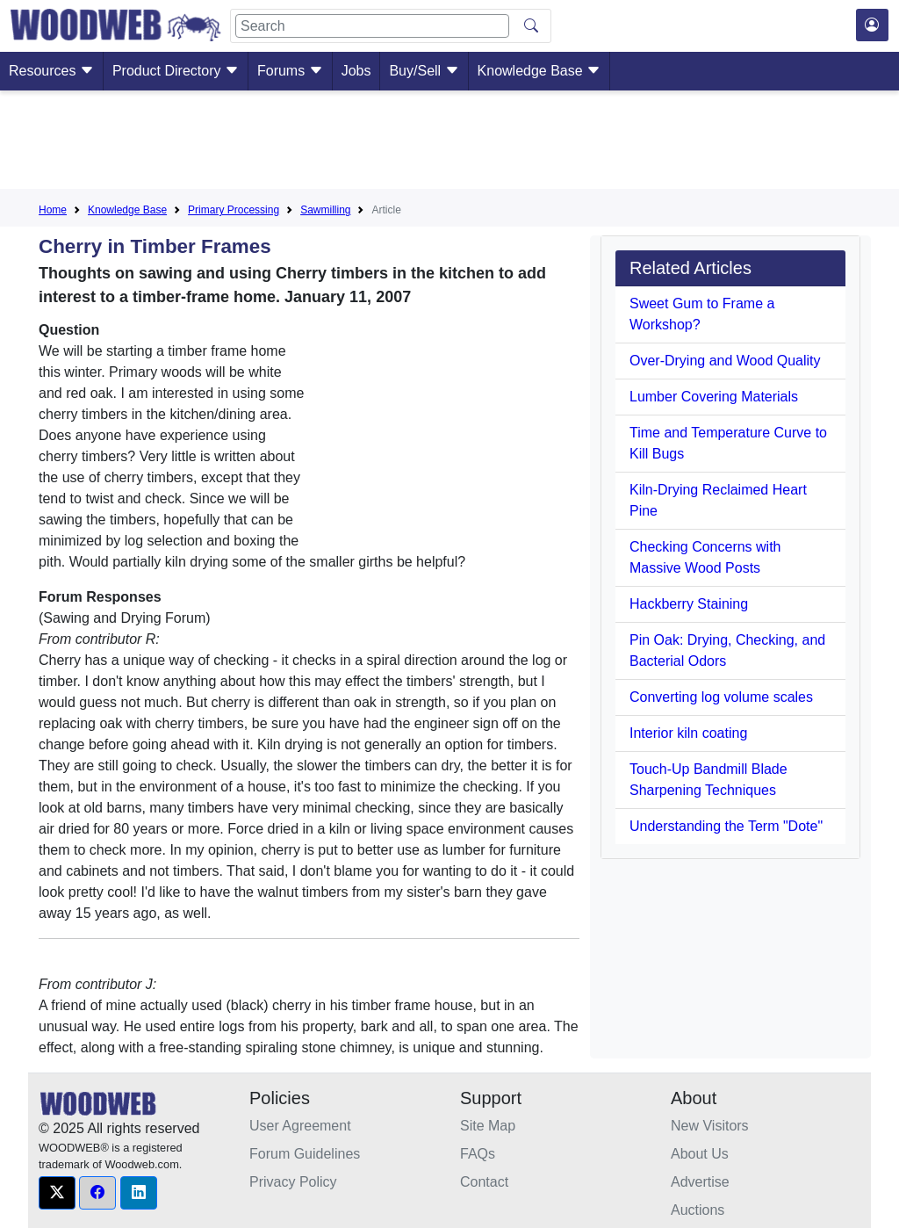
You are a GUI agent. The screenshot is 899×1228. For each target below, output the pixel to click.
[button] (57, 1193)
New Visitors (710, 1125)
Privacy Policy (293, 1181)
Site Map (487, 1125)
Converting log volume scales (721, 697)
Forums (290, 70)
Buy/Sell (423, 70)
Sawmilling (325, 210)
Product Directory (175, 70)
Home (53, 210)
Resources (51, 70)
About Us (700, 1153)
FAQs (477, 1153)
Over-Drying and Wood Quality (725, 360)
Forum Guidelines (304, 1153)
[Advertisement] (449, 143)
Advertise (700, 1181)
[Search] (372, 26)
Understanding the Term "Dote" (726, 826)
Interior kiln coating (688, 733)
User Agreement (300, 1125)
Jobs (356, 70)
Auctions (697, 1210)
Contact (484, 1181)
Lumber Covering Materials (713, 396)
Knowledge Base (539, 70)
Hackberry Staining (688, 603)
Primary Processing (233, 210)
